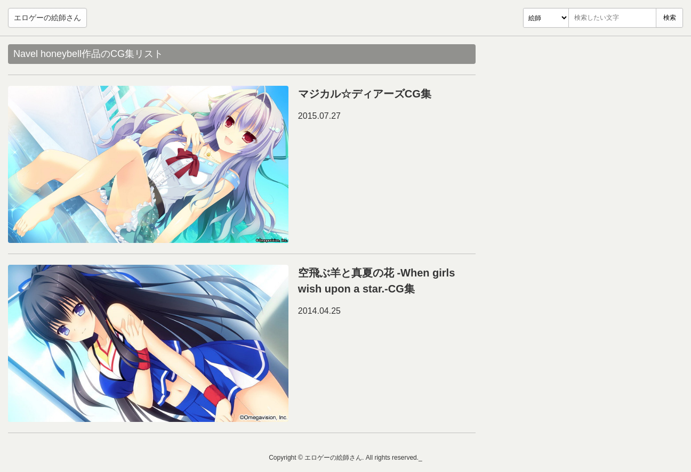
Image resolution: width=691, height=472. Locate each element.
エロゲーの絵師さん (47, 17)
